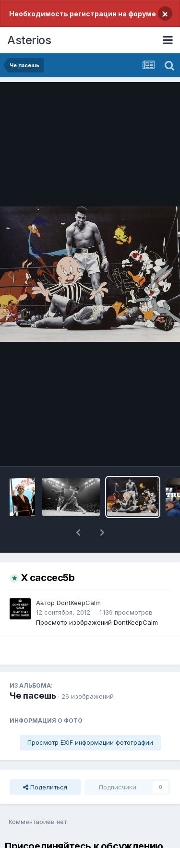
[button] (78, 532)
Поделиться (45, 787)
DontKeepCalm (79, 602)
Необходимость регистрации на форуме (82, 14)
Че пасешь (33, 696)
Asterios (29, 40)
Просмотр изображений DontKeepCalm (97, 622)
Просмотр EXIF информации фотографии (90, 742)
